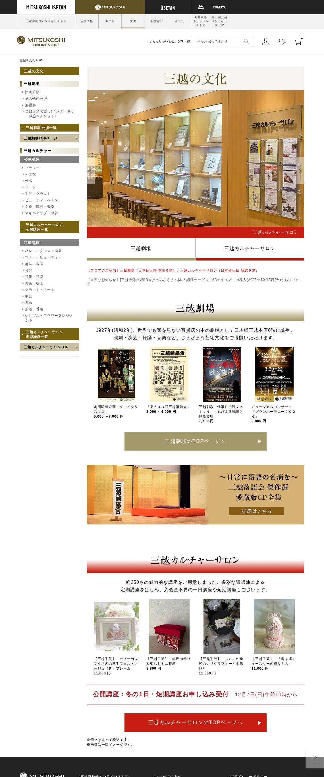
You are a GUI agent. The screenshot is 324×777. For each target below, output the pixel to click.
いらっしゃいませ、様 (169, 41)
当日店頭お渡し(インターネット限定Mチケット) (49, 113)
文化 (133, 21)
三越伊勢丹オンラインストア (46, 21)
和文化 (30, 174)
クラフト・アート (40, 290)
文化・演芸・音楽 (40, 207)
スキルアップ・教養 (41, 213)
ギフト (110, 21)
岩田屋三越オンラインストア (219, 21)
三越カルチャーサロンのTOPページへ (195, 722)
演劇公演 (32, 92)
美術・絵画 (34, 283)
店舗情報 (86, 21)
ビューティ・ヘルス (41, 200)
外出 (28, 181)
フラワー (32, 168)
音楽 (28, 270)
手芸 (28, 296)
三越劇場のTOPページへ (195, 441)
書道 (28, 303)
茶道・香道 (34, 309)
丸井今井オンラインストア (201, 21)
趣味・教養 (34, 264)
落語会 (30, 105)
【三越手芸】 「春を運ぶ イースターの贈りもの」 (276, 663)
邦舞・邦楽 (34, 277)
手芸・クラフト (38, 194)
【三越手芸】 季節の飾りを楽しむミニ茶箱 (168, 663)
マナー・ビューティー (43, 257)
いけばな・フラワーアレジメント (49, 318)
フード (30, 187)
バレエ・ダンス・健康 (43, 251)
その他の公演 (36, 99)
